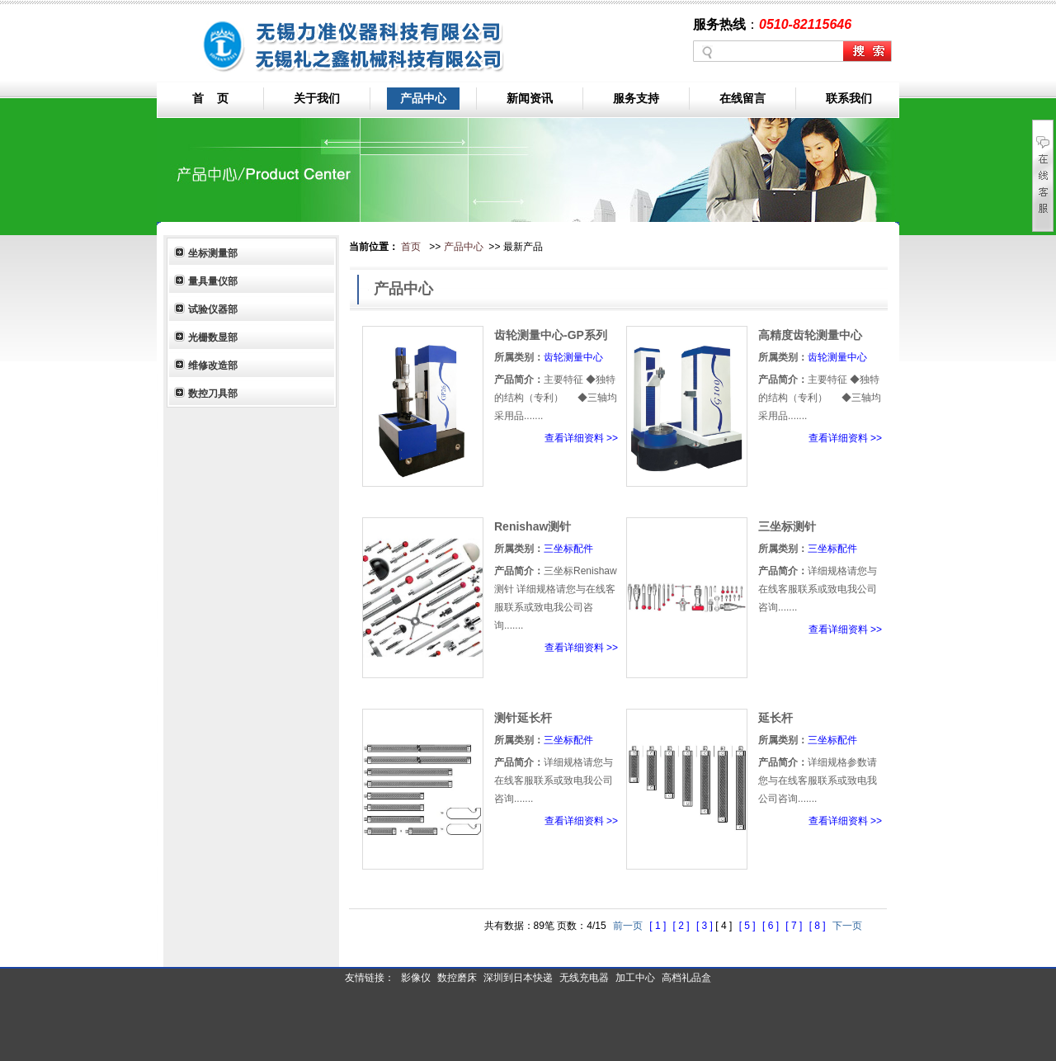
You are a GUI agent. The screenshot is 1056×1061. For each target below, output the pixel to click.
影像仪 (416, 977)
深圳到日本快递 (518, 977)
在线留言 (742, 98)
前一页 (628, 925)
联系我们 (849, 98)
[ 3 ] (705, 925)
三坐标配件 (568, 548)
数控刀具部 (213, 393)
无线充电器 (584, 977)
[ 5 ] (748, 925)
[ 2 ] (682, 925)
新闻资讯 (530, 98)
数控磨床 (457, 977)
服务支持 (636, 98)
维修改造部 (213, 365)
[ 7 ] (794, 925)
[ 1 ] (658, 925)
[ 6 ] (771, 925)
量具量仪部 (213, 281)
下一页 (847, 925)
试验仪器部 (213, 309)
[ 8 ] (818, 925)
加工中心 (635, 977)
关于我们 (317, 98)
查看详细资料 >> (581, 438)
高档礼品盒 (686, 977)
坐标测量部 (213, 253)
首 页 (210, 98)
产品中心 (423, 98)
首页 (411, 246)
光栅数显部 (213, 337)
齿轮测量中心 (573, 357)
